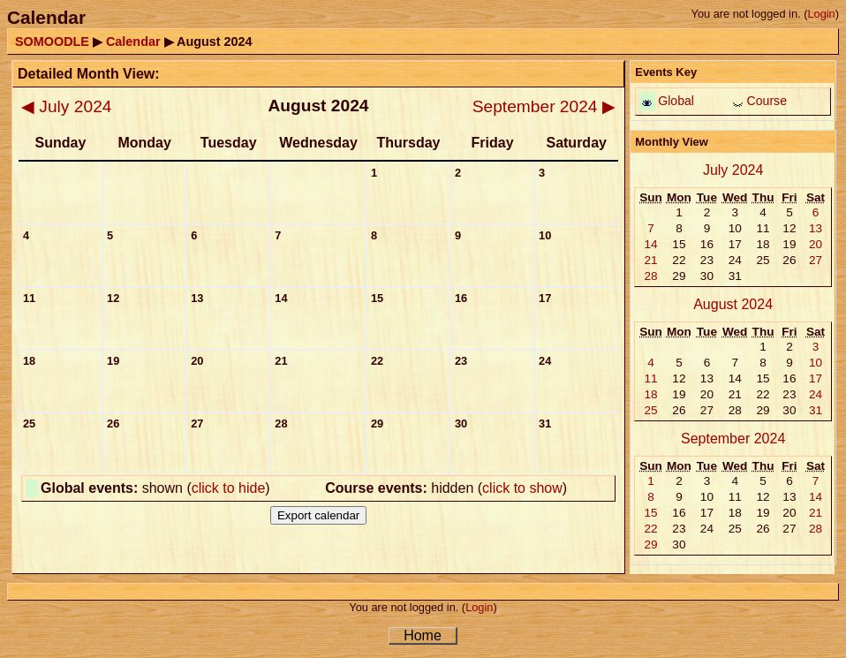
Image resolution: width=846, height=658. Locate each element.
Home (423, 635)
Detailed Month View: (89, 73)
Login (821, 13)
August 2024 (733, 304)
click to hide (229, 487)
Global (676, 101)
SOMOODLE (52, 41)
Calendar (133, 41)
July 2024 (66, 106)
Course (767, 101)
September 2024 (544, 106)
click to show (522, 487)
